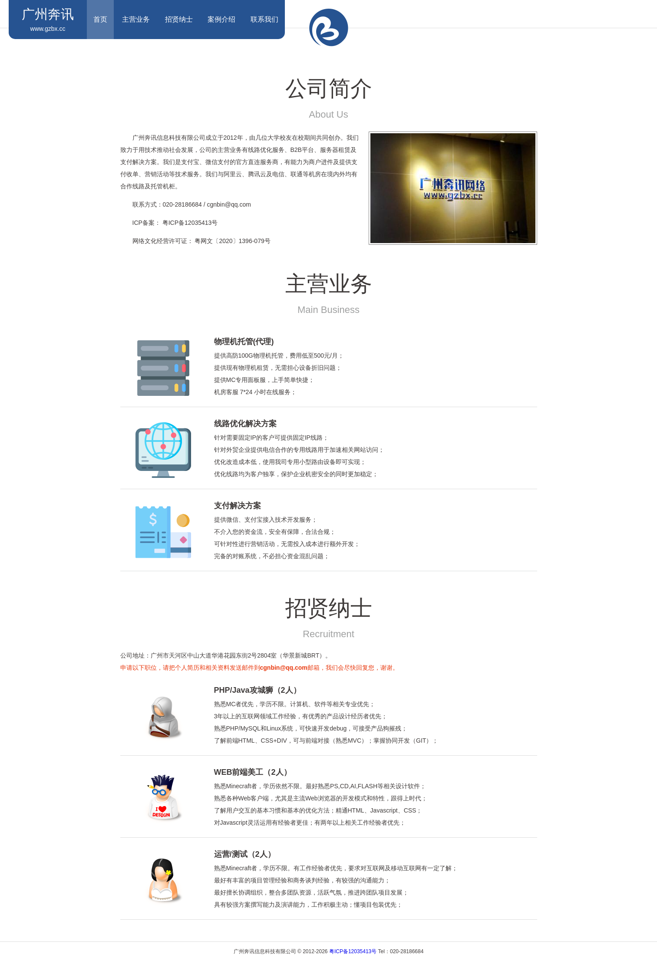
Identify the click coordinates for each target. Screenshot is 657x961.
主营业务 (136, 19)
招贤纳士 (179, 19)
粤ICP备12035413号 (352, 951)
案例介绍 (221, 19)
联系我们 (264, 19)
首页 (100, 19)
